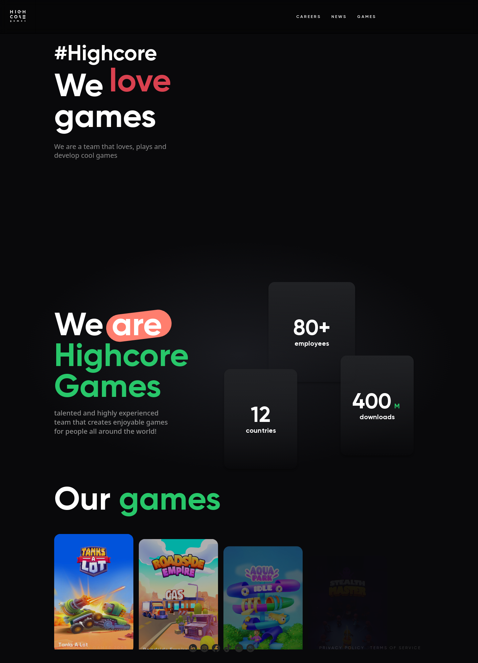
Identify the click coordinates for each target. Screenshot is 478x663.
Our (137, 498)
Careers (308, 17)
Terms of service (395, 648)
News (339, 17)
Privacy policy (342, 648)
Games (366, 17)
